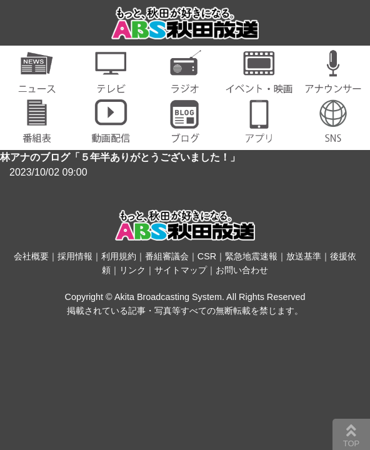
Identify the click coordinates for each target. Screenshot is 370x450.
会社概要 (31, 256)
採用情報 (75, 256)
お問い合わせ (242, 270)
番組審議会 (167, 256)
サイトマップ (180, 270)
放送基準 (303, 256)
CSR (207, 256)
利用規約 (118, 256)
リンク (132, 270)
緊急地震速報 (251, 256)
